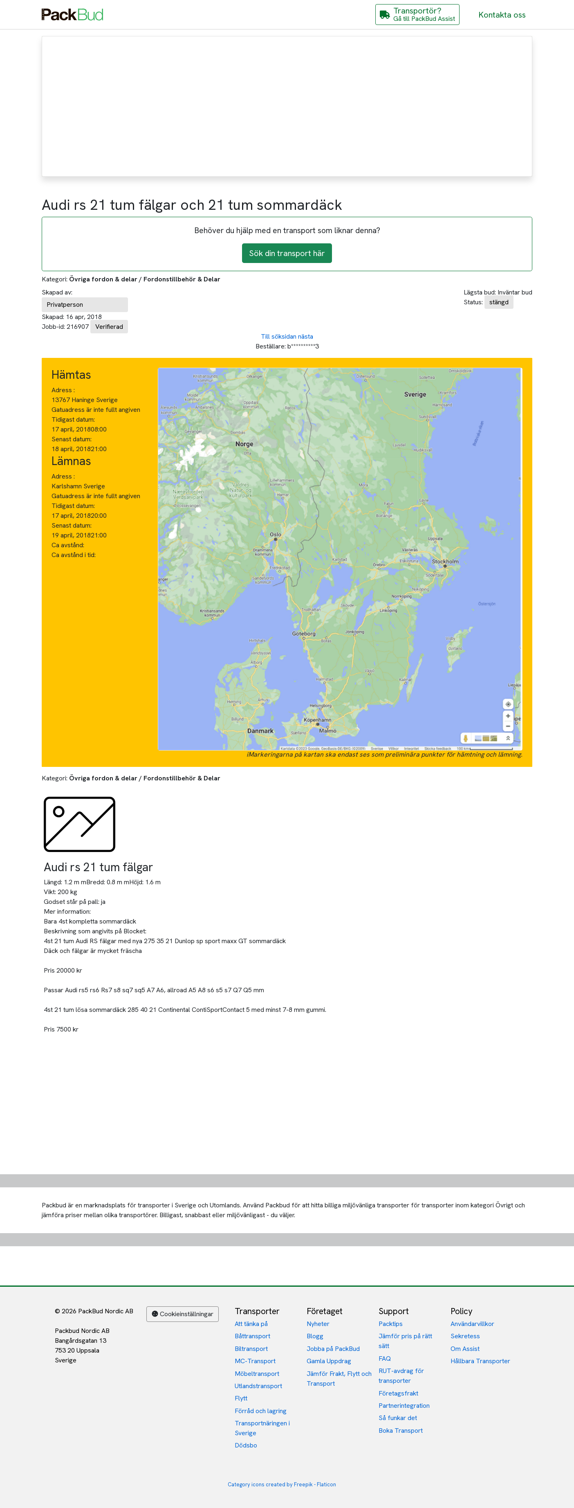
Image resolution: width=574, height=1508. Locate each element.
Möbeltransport (257, 1373)
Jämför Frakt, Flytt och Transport (339, 1378)
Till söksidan (278, 336)
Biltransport (251, 1348)
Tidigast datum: (73, 419)
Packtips (391, 1323)
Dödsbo (246, 1445)
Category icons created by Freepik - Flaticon (282, 1484)
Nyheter (318, 1323)
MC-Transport (255, 1361)
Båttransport (252, 1336)
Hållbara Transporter (480, 1361)
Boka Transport (401, 1430)
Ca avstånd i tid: (74, 555)
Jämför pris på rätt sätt (405, 1341)
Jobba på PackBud (333, 1348)
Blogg (315, 1336)
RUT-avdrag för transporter (401, 1375)
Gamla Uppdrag (329, 1361)
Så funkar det (398, 1418)
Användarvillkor (472, 1323)
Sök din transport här (287, 253)
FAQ (385, 1358)
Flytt (241, 1398)
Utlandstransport (258, 1386)
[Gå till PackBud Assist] (417, 14)
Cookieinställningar (182, 1314)
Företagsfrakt (398, 1393)
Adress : (63, 390)
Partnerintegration (404, 1405)
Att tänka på (251, 1323)
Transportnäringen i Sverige (262, 1428)
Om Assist (465, 1348)
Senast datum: (72, 439)
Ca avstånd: (69, 545)
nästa (305, 336)
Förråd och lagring (261, 1411)
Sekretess (465, 1336)
